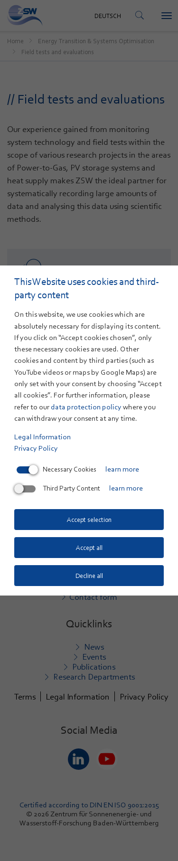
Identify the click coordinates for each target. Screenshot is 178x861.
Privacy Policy (36, 448)
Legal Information (42, 437)
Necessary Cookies (56, 469)
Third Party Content (58, 488)
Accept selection (89, 519)
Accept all (89, 547)
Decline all (89, 575)
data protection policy (86, 407)
